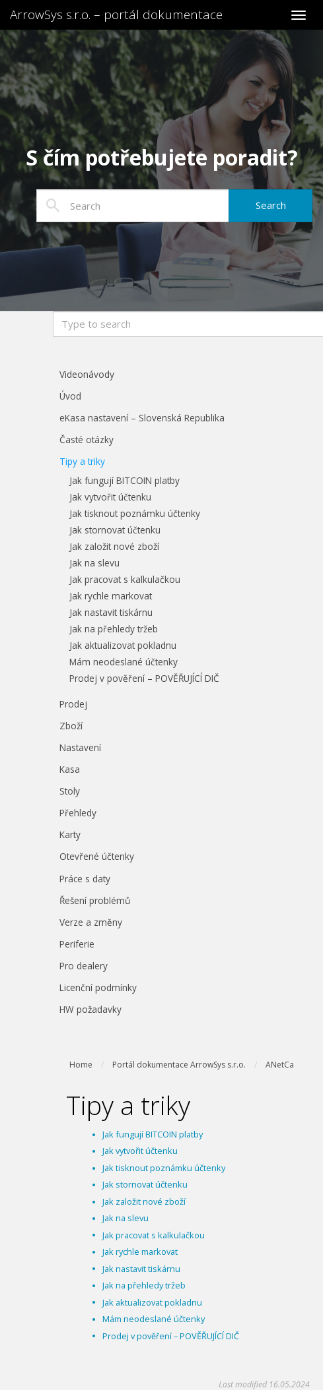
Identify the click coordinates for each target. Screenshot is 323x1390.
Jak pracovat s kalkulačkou (153, 1235)
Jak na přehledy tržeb (144, 1285)
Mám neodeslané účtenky (153, 1319)
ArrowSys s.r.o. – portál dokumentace (116, 14)
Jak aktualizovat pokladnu (152, 1302)
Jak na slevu (125, 1218)
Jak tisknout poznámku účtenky (163, 1168)
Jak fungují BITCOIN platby (152, 1134)
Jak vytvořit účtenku (140, 1151)
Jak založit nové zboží (144, 1201)
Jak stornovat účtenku (145, 1184)
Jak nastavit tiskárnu (141, 1269)
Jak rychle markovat (140, 1251)
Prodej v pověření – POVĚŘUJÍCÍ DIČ (170, 1336)
